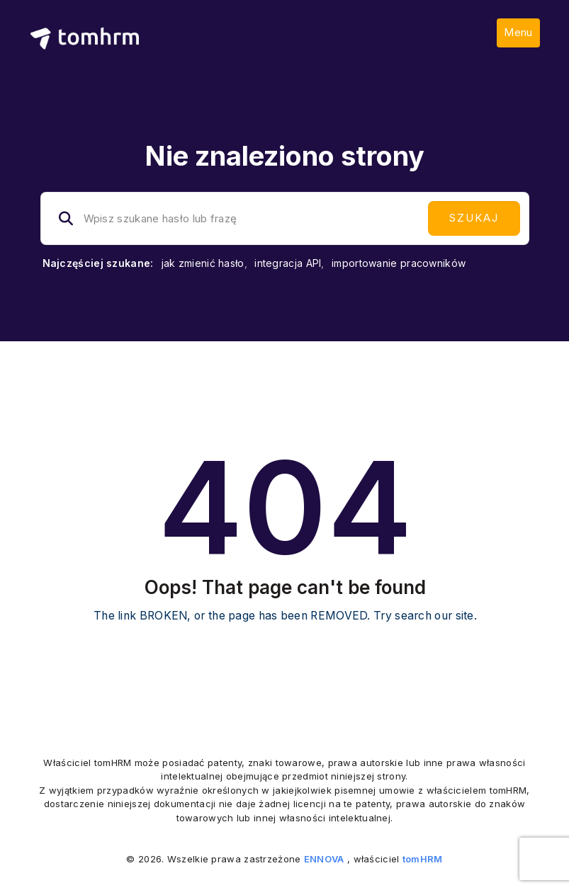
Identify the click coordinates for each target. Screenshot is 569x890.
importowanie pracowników (399, 263)
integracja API (287, 263)
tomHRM (422, 859)
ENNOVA (324, 859)
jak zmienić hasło (203, 263)
